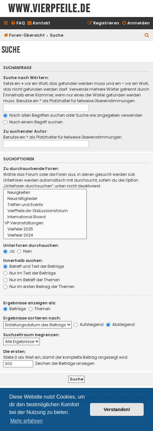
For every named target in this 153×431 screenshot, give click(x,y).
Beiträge (14, 308)
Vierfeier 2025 (45, 229)
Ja (8, 251)
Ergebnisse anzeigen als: (29, 303)
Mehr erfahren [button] (26, 421)
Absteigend (120, 324)
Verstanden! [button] (117, 409)
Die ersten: (14, 351)
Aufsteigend (89, 324)
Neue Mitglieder (45, 199)
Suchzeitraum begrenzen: (31, 334)
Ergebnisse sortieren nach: (32, 318)
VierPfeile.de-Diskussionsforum (45, 211)
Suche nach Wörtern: (26, 77)
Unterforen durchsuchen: (31, 245)
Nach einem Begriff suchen (33, 122)
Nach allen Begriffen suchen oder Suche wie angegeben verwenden (72, 115)
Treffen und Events (45, 205)
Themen (39, 308)
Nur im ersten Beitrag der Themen (39, 286)
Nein (24, 251)
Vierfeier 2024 (45, 235)
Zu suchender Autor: (25, 131)
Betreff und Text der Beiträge (33, 266)
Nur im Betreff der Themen (31, 280)
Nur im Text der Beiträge (29, 273)
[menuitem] (18, 23)
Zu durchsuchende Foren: (31, 168)
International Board (45, 217)
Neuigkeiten (45, 193)
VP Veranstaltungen (45, 223)
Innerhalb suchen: (23, 260)
